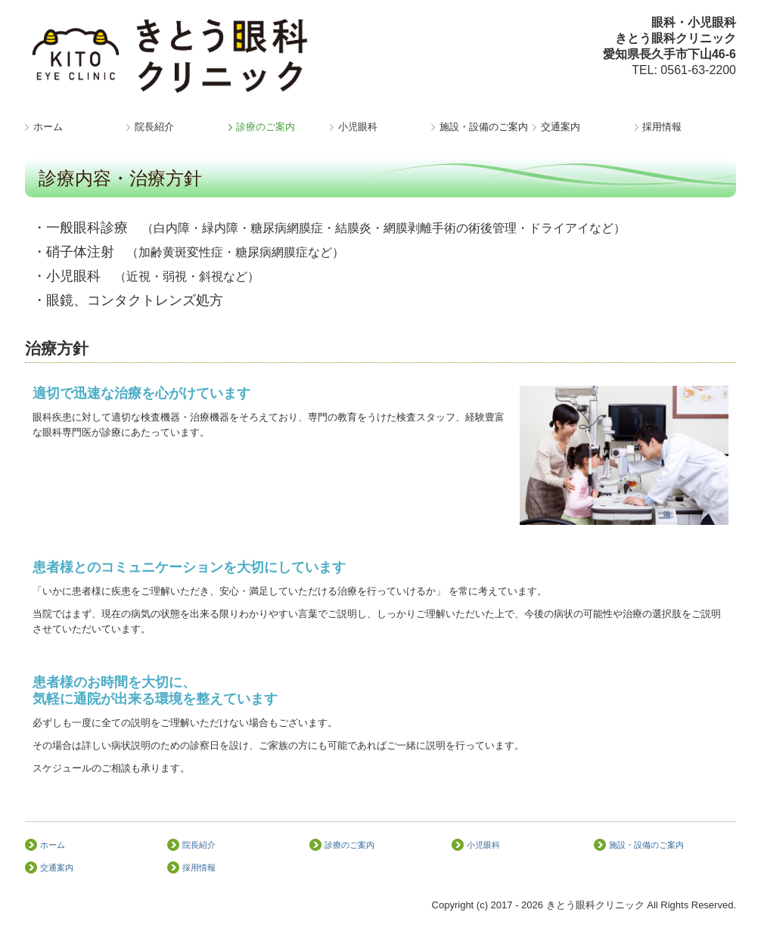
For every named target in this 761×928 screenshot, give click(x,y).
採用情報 (662, 126)
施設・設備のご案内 (484, 126)
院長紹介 (154, 126)
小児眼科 (357, 126)
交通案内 (560, 126)
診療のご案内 (265, 126)
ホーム (48, 126)
